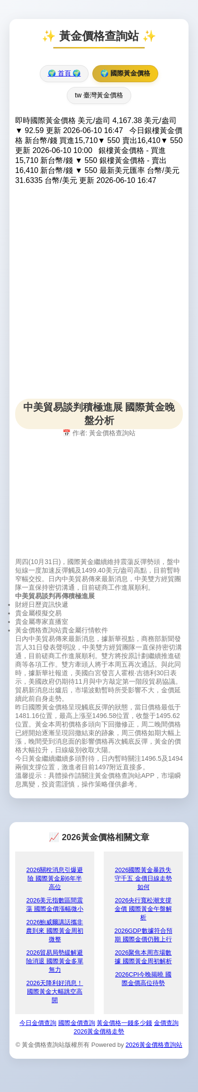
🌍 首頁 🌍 (64, 73)
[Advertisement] (99, 299)
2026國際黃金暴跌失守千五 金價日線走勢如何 (143, 878)
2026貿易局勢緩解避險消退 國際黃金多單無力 (54, 961)
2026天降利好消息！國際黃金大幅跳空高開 (55, 991)
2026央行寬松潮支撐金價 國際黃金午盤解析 (143, 909)
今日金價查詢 (37, 1022)
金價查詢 (166, 1022)
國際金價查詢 (76, 1022)
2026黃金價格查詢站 (154, 1044)
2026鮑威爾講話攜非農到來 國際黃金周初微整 (54, 931)
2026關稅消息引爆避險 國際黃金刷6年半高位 (55, 878)
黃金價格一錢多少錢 (124, 1022)
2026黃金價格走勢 (99, 1031)
